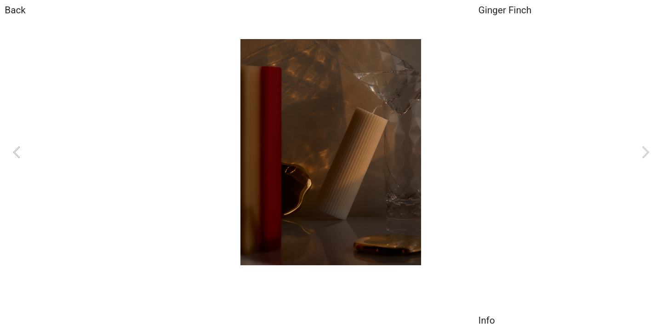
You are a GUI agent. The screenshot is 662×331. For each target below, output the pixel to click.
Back (15, 10)
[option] (331, 152)
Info (487, 320)
